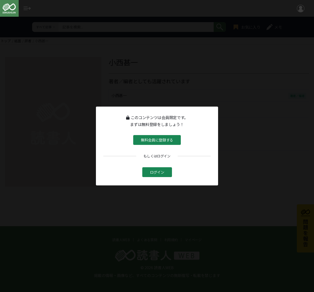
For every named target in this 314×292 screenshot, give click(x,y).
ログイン (157, 171)
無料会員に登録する (157, 139)
